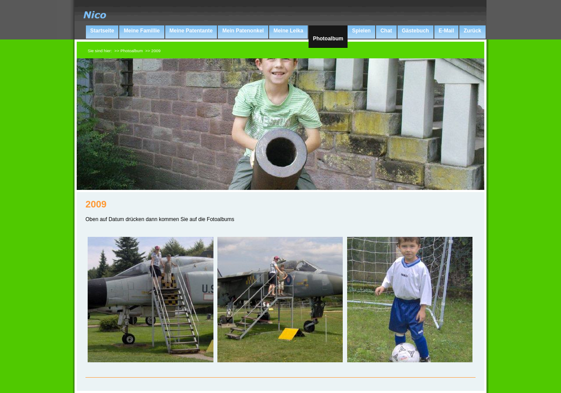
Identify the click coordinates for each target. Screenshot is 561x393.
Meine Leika (288, 31)
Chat (386, 31)
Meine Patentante (191, 31)
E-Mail (446, 31)
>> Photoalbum (128, 50)
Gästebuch (415, 31)
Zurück (472, 31)
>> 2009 (152, 50)
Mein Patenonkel (243, 31)
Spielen (361, 31)
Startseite (102, 31)
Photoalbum (328, 39)
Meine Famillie (142, 31)
